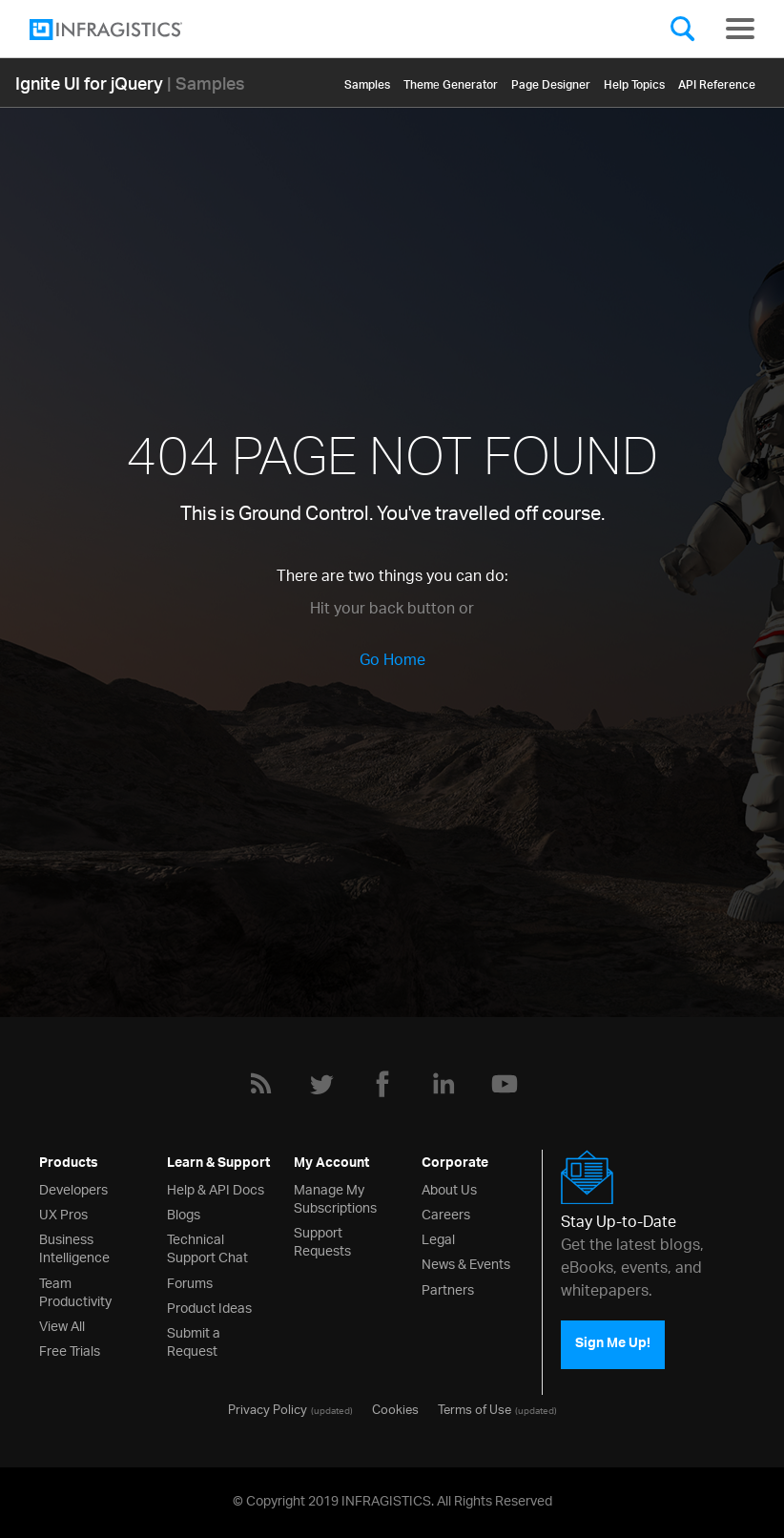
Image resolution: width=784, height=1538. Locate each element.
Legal (438, 1238)
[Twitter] (321, 1084)
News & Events (466, 1263)
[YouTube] (504, 1084)
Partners (448, 1288)
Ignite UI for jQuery (89, 82)
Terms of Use (474, 1408)
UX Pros (63, 1213)
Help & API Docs (215, 1188)
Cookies (395, 1408)
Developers (73, 1188)
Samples (367, 81)
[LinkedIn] (443, 1084)
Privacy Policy (267, 1408)
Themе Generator (450, 81)
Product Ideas (209, 1307)
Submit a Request (193, 1340)
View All (62, 1325)
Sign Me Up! (612, 1345)
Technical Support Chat (207, 1247)
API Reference (716, 81)
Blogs (183, 1213)
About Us (449, 1188)
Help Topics (634, 81)
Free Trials (69, 1349)
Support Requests (322, 1240)
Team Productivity (75, 1291)
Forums (190, 1282)
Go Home (392, 661)
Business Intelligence (74, 1247)
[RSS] (260, 1084)
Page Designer (550, 81)
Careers (446, 1213)
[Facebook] (382, 1084)
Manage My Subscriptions (335, 1197)
